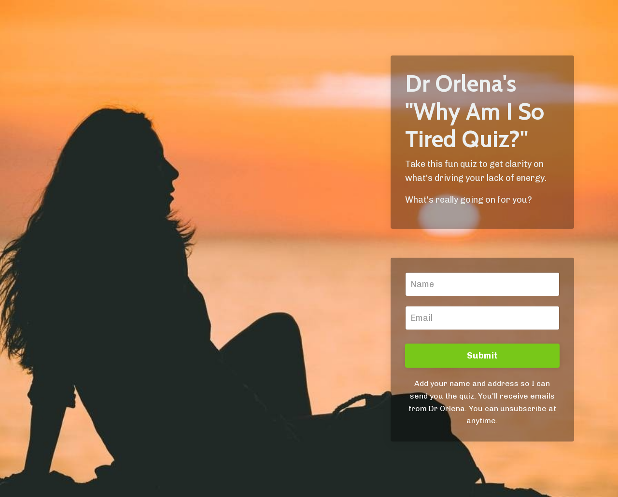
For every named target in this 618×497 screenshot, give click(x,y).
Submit (482, 355)
